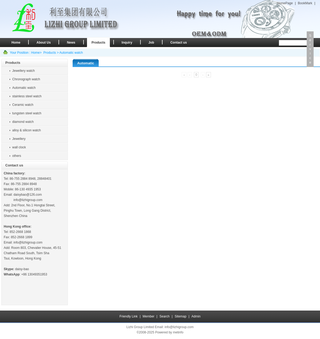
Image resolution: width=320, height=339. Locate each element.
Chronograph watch (26, 79)
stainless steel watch (26, 96)
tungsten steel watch (26, 113)
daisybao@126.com (28, 194)
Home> (36, 53)
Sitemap (180, 316)
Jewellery (19, 139)
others (16, 156)
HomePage (285, 3)
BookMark (305, 3)
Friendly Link (128, 316)
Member (148, 316)
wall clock (19, 147)
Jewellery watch (23, 71)
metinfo (178, 332)
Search (164, 316)
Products (49, 53)
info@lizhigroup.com (28, 200)
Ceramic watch (22, 105)
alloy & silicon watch (26, 130)
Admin (196, 316)
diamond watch (23, 122)
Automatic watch (71, 53)
